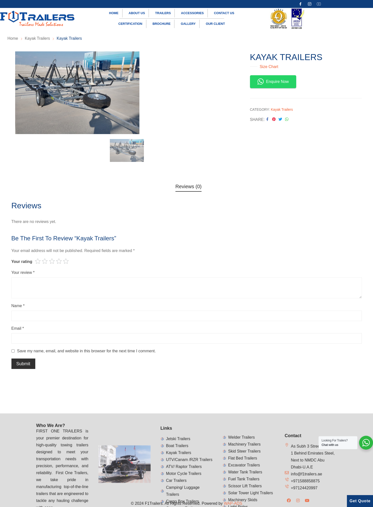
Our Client (215, 24)
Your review (23, 272)
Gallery (188, 24)
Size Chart (268, 67)
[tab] (188, 187)
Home (114, 13)
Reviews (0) (188, 186)
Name (18, 306)
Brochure (162, 24)
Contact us (224, 13)
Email (17, 328)
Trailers (163, 13)
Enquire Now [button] (273, 81)
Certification (130, 24)
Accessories (192, 13)
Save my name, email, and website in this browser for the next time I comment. (86, 351)
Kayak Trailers (282, 109)
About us (137, 13)
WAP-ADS (233, 503)
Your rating (21, 261)
